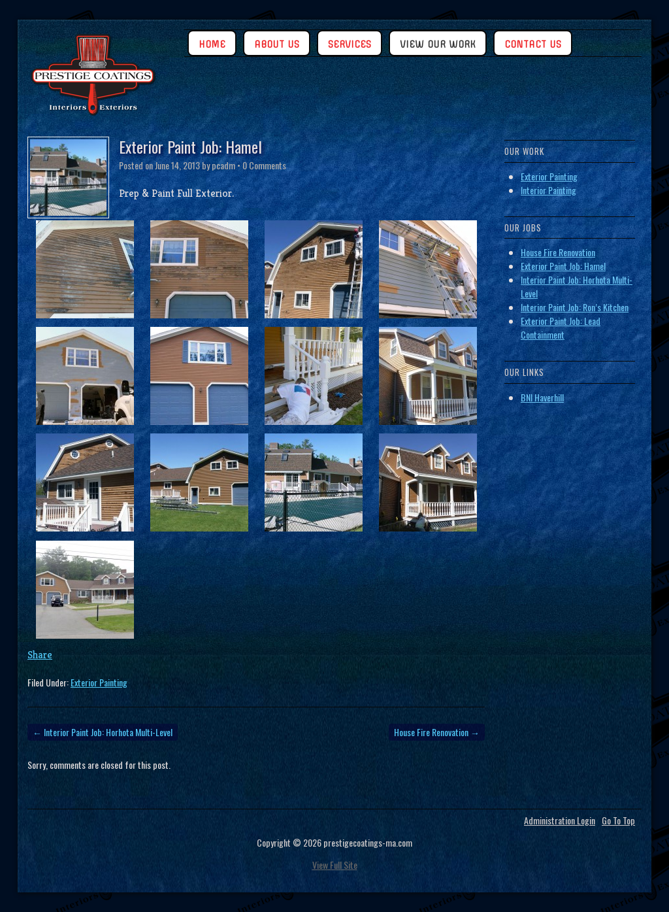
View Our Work (438, 44)
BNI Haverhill (542, 397)
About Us (276, 44)
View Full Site (334, 864)
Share (39, 655)
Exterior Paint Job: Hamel (563, 266)
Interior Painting (548, 190)
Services (349, 44)
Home (212, 44)
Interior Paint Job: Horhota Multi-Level (102, 732)
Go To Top (618, 820)
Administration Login (559, 820)
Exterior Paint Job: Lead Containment (560, 327)
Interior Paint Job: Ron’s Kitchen (574, 307)
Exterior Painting (99, 682)
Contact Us (532, 44)
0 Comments (264, 165)
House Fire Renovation (437, 732)
